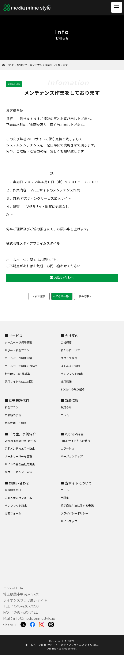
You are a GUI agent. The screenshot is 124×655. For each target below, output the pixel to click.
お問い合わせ (62, 278)
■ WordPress (72, 434)
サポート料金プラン (17, 350)
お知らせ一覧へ (62, 296)
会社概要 (66, 342)
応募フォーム (13, 513)
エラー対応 (67, 448)
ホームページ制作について (21, 366)
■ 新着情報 (69, 401)
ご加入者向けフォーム (18, 497)
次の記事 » (85, 296)
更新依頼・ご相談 (16, 423)
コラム (65, 415)
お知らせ (66, 407)
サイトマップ (69, 521)
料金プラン (11, 407)
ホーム (65, 490)
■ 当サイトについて (76, 483)
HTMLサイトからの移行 (75, 440)
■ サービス (13, 336)
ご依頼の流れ (13, 415)
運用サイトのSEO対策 (19, 381)
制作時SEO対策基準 (17, 373)
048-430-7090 (26, 606)
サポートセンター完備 (18, 472)
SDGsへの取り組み (73, 389)
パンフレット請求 (72, 373)
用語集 (65, 497)
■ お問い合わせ (17, 483)
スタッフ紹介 (69, 358)
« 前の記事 (39, 296)
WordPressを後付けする (20, 440)
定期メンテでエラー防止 (20, 448)
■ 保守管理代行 (17, 401)
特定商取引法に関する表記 (77, 505)
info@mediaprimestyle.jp (34, 619)
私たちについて (70, 350)
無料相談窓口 (13, 490)
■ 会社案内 (69, 336)
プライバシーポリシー (74, 513)
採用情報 (66, 381)
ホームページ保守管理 (18, 342)
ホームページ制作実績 (18, 358)
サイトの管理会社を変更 (20, 464)
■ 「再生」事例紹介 (20, 434)
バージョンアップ (72, 456)
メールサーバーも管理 (18, 456)
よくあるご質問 (70, 366)
